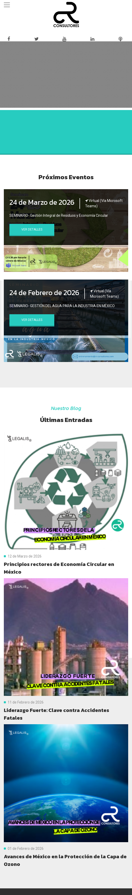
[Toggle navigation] (7, 5)
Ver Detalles (31, 229)
